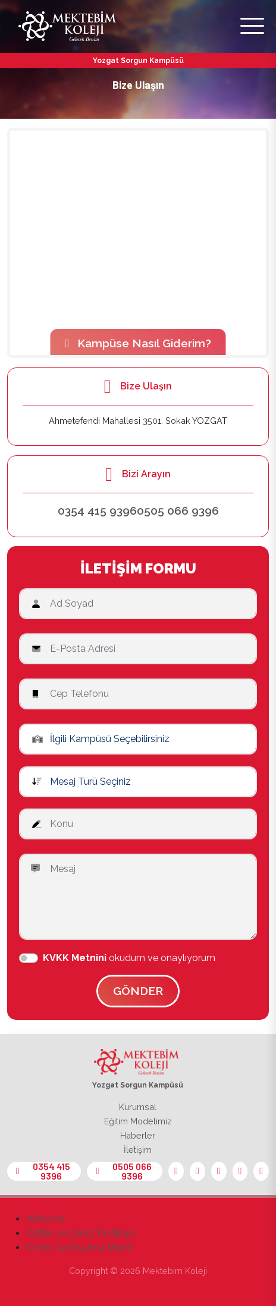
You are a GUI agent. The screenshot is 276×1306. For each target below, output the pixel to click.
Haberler (137, 1135)
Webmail (45, 1219)
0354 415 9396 (97, 510)
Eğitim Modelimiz (138, 1121)
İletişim (138, 1150)
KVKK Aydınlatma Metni (78, 1247)
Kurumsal (137, 1107)
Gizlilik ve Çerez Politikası (80, 1233)
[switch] (28, 958)
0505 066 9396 (178, 510)
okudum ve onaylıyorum (129, 957)
